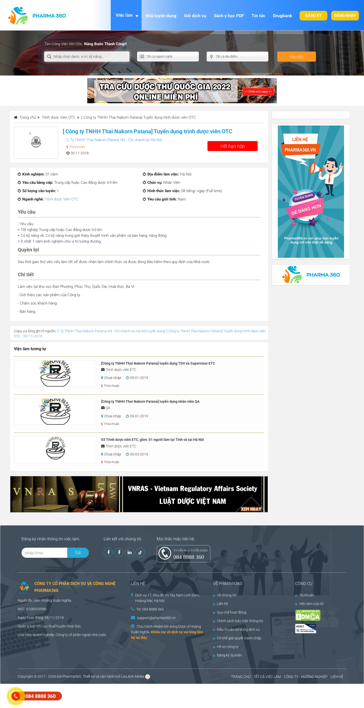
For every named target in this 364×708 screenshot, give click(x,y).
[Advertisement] (92, 695)
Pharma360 (71, 676)
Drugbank (282, 15)
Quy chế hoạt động (229, 612)
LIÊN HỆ (337, 677)
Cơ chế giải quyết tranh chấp (237, 638)
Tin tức (258, 15)
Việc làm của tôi (309, 604)
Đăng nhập (345, 15)
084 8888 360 (188, 557)
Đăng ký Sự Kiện (227, 655)
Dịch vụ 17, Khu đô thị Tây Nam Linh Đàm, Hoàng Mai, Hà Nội (167, 598)
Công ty (62, 635)
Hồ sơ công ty (225, 647)
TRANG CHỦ (241, 677)
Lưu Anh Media (132, 676)
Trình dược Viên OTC (62, 199)
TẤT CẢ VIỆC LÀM (267, 677)
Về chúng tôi (224, 595)
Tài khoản (304, 595)
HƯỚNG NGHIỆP (314, 677)
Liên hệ (220, 604)
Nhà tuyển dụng (160, 15)
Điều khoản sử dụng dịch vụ (236, 629)
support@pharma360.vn (156, 618)
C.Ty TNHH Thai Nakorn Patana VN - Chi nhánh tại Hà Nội (114, 140)
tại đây (141, 638)
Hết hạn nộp (232, 146)
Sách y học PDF (229, 15)
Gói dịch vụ (195, 15)
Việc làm (124, 15)
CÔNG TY (291, 677)
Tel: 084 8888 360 (150, 609)
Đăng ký (313, 15)
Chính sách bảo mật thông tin (238, 621)
